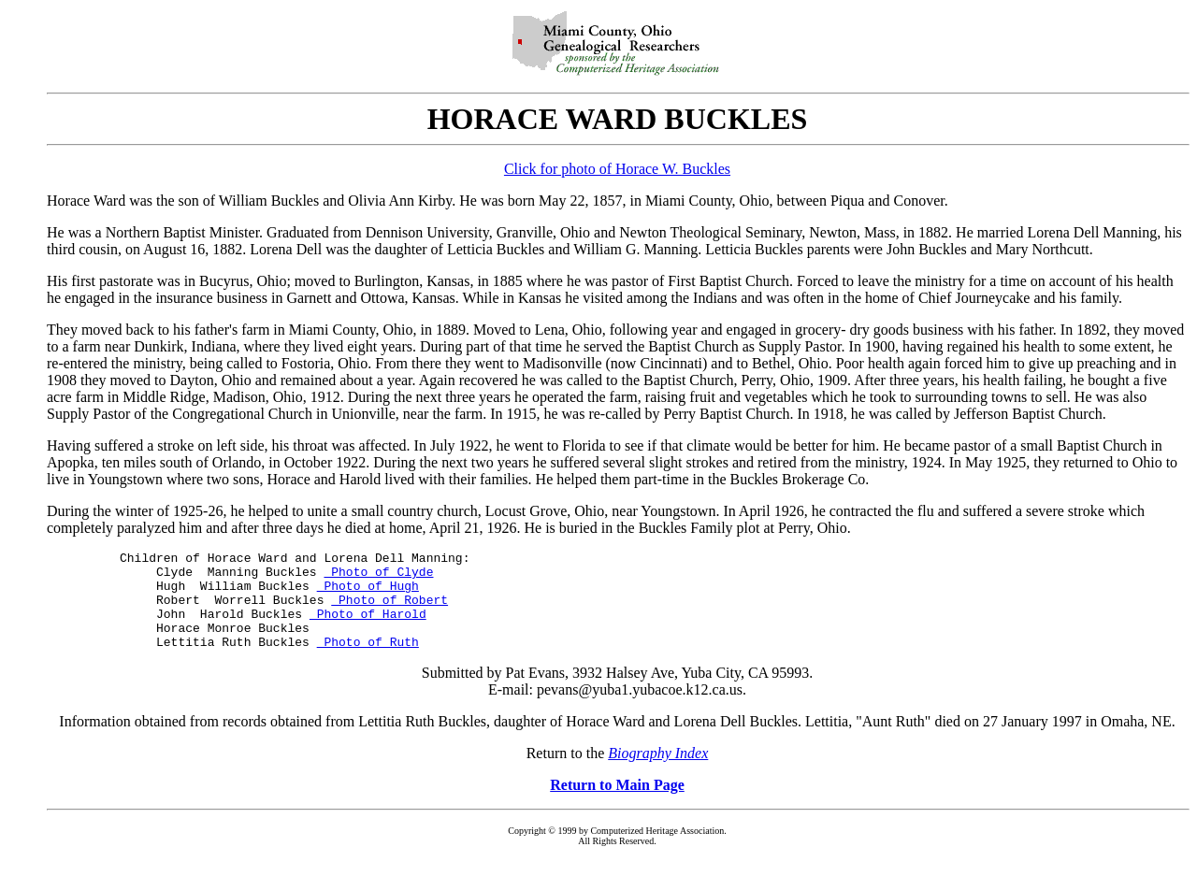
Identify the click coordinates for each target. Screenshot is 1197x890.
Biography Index (658, 773)
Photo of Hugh (368, 593)
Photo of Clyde (378, 576)
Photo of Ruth (368, 661)
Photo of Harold (368, 627)
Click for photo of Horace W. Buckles (617, 169)
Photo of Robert (389, 610)
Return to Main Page (617, 804)
